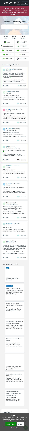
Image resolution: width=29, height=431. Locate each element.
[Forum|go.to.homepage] (9, 3)
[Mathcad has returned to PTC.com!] (14, 380)
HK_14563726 (9, 128)
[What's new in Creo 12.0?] (14, 292)
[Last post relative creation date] (23, 85)
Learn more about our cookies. (18, 421)
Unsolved (16, 65)
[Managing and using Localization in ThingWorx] (14, 309)
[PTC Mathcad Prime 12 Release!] (14, 274)
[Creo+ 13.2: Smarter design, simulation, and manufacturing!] (14, 397)
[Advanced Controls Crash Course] (14, 345)
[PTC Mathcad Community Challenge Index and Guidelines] (14, 362)
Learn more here (14, 14)
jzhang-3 (8, 146)
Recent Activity (6, 65)
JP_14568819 (9, 165)
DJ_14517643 (9, 183)
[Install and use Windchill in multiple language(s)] (14, 327)
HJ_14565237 (9, 223)
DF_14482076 (9, 109)
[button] (14, 428)
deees (7, 202)
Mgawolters (9, 91)
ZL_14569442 (9, 69)
